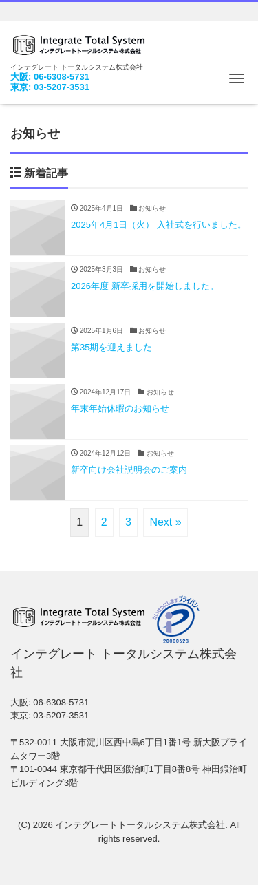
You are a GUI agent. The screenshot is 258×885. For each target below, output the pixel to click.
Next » (165, 522)
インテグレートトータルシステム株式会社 (140, 825)
